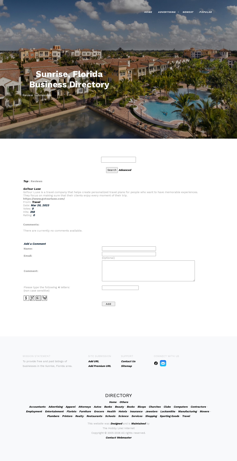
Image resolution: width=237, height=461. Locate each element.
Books (130, 406)
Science (123, 416)
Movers (204, 411)
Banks (108, 406)
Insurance (136, 411)
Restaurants (94, 416)
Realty (79, 416)
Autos (97, 406)
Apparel (70, 406)
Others (123, 402)
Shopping (151, 416)
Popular (205, 12)
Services (136, 416)
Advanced (125, 170)
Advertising (166, 12)
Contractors (198, 406)
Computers (181, 406)
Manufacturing (187, 411)
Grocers (99, 411)
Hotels (122, 411)
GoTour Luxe (31, 188)
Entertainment (54, 411)
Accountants (37, 406)
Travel (36, 202)
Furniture (85, 411)
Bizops (141, 406)
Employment (34, 411)
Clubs (167, 406)
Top (25, 181)
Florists (71, 411)
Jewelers (151, 411)
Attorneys (84, 406)
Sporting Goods (169, 416)
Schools (110, 416)
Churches (155, 406)
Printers (67, 416)
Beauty (119, 406)
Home (148, 12)
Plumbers (53, 416)
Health (111, 411)
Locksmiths (167, 411)
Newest (188, 12)
